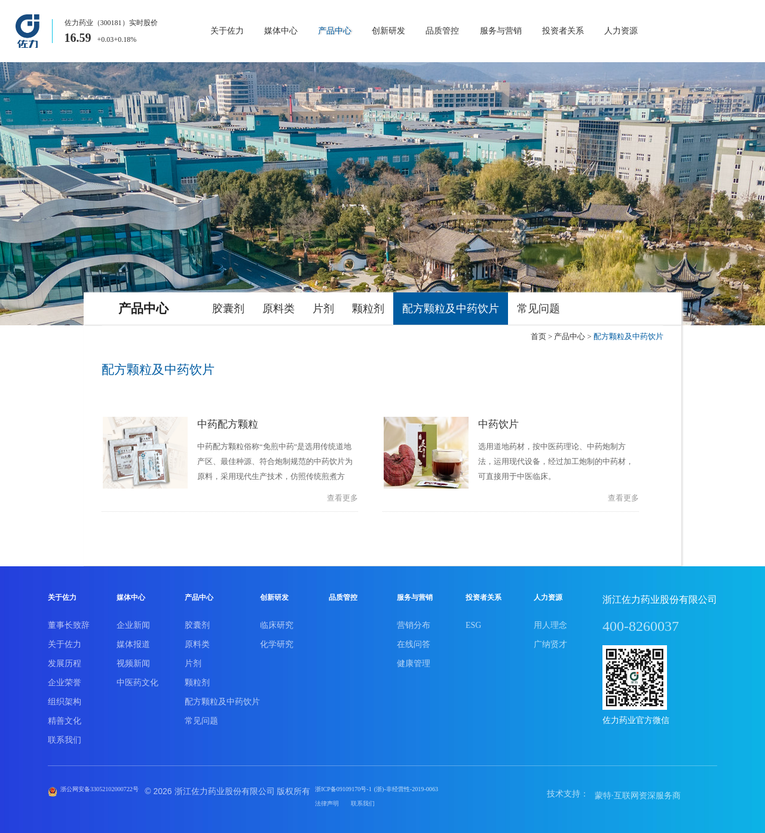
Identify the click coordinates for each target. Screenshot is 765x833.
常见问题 (538, 309)
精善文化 (64, 717)
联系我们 (64, 736)
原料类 (278, 309)
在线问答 (413, 640)
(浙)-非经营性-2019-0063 (471, 787)
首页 (538, 336)
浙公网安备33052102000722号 (114, 787)
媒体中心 (281, 30)
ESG (473, 621)
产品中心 (334, 30)
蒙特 (603, 792)
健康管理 (413, 659)
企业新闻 (133, 621)
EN (745, 31)
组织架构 (64, 698)
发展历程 (64, 659)
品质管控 (442, 30)
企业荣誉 (64, 679)
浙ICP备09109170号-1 (384, 787)
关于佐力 (227, 30)
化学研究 (276, 640)
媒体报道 (133, 640)
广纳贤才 (550, 640)
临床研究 (276, 621)
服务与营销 (501, 30)
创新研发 (388, 30)
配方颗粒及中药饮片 (450, 309)
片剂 (323, 309)
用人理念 (550, 621)
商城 (687, 31)
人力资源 (621, 30)
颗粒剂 (368, 309)
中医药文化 (137, 679)
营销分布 (413, 621)
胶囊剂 (228, 309)
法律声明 (362, 801)
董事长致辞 (69, 621)
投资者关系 (563, 30)
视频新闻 (133, 659)
